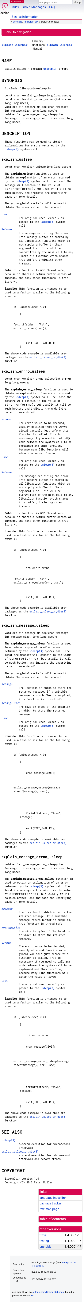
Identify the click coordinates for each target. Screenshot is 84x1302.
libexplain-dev (31, 21)
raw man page (49, 1209)
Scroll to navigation (18, 32)
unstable (17, 21)
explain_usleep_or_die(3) (48, 357)
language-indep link (53, 1198)
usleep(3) (50, 68)
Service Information (25, 17)
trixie (43, 1235)
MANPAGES (17, 1)
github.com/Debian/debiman (48, 1292)
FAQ (52, 7)
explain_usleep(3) (15, 44)
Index (15, 7)
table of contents (53, 1219)
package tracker (50, 1203)
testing (44, 1241)
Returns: (8, 229)
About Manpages (34, 7)
